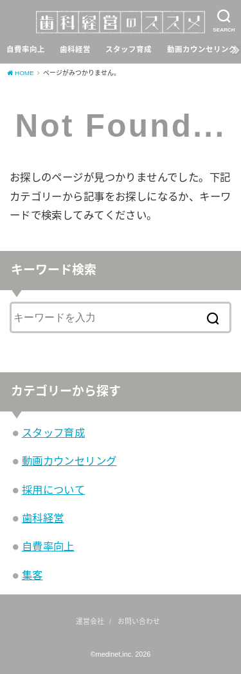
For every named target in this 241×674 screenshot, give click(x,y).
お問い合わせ (139, 621)
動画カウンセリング (202, 49)
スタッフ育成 (128, 49)
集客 (32, 575)
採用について (53, 490)
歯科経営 (75, 49)
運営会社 (90, 621)
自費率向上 (25, 49)
